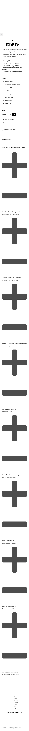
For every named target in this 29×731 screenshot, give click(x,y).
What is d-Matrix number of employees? (12, 475)
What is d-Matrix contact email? (10, 672)
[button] (14, 182)
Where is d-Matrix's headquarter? (11, 212)
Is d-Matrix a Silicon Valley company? (12, 277)
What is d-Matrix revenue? (9, 409)
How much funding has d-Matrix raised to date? (14, 343)
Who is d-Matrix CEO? (8, 540)
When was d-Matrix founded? (10, 606)
